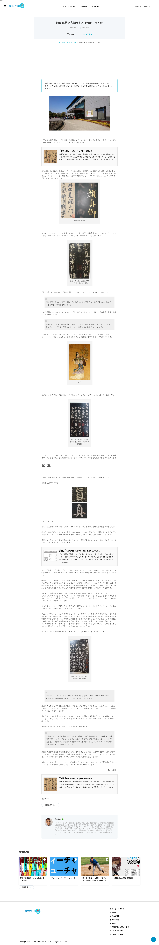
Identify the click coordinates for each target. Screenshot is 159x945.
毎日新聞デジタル (116, 934)
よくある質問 (115, 916)
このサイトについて (70, 6)
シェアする (87, 34)
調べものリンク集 (116, 931)
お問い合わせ (115, 920)
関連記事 (25, 887)
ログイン (138, 6)
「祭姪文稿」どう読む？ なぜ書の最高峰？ (75, 151)
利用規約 (113, 923)
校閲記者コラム (74, 28)
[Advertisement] (79, 60)
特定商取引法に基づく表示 (119, 927)
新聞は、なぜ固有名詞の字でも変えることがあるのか (79, 551)
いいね (71, 34)
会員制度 (84, 6)
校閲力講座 (95, 6)
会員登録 (147, 6)
